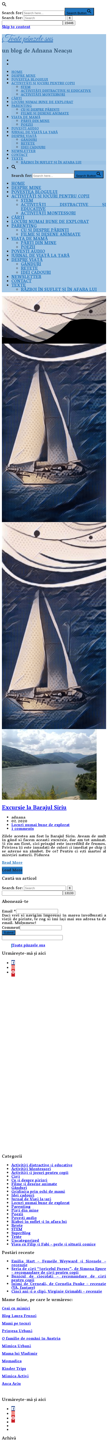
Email (9, 911)
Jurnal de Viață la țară (34, 133)
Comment (11, 928)
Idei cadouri (33, 148)
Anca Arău (11, 1384)
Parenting (21, 106)
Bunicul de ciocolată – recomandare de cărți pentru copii (58, 1278)
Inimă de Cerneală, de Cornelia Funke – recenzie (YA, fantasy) (58, 1286)
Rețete (28, 144)
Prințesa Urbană (17, 1331)
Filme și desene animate (45, 114)
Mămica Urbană (16, 1346)
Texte (18, 286)
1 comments (22, 829)
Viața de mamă (25, 117)
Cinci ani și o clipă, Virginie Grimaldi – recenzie (56, 1291)
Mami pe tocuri (16, 1323)
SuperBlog (21, 1233)
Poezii (27, 125)
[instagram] (13, 968)
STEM (26, 87)
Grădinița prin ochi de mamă (38, 1192)
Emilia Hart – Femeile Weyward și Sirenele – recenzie (58, 1263)
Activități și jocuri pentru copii (43, 84)
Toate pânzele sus (27, 39)
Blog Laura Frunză (19, 1316)
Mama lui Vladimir (19, 1354)
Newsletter (23, 151)
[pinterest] (13, 973)
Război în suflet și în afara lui (51, 163)
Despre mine (23, 76)
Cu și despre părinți (40, 110)
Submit (9, 932)
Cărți (16, 99)
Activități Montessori (43, 95)
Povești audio (25, 129)
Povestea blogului (29, 80)
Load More (12, 870)
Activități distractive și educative (56, 91)
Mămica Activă (15, 1376)
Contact (19, 155)
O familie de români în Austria (31, 1339)
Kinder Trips (14, 1369)
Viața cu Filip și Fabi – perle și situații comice (53, 1244)
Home (16, 72)
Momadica (12, 1361)
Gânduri (29, 140)
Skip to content (16, 27)
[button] (4, 5)
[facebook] (13, 963)
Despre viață (23, 136)
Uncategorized (25, 1241)
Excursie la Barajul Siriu (34, 808)
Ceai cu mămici (16, 1308)
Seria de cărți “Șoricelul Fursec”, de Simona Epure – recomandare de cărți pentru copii (58, 1271)
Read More (12, 863)
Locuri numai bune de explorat (42, 102)
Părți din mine (35, 121)
